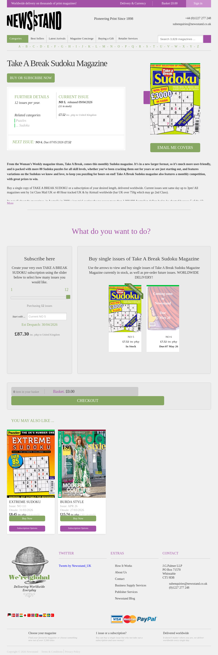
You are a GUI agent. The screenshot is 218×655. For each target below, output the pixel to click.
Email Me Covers (175, 147)
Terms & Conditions (52, 642)
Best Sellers (38, 38)
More (10, 203)
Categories (16, 38)
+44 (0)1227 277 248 (198, 18)
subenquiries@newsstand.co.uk (192, 24)
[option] (175, 98)
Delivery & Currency (133, 3)
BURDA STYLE (72, 493)
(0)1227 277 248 (179, 578)
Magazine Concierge (82, 38)
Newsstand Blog (125, 589)
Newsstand (32, 642)
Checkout (178, 391)
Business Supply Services (130, 576)
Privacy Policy (72, 642)
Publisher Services (126, 582)
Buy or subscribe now (31, 78)
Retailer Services (129, 38)
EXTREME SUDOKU (25, 493)
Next (147, 97)
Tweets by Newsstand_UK (75, 556)
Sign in (198, 3)
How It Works (123, 556)
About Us (121, 563)
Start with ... (18, 316)
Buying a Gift (107, 38)
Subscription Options (19, 519)
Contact (120, 569)
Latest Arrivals (57, 38)
